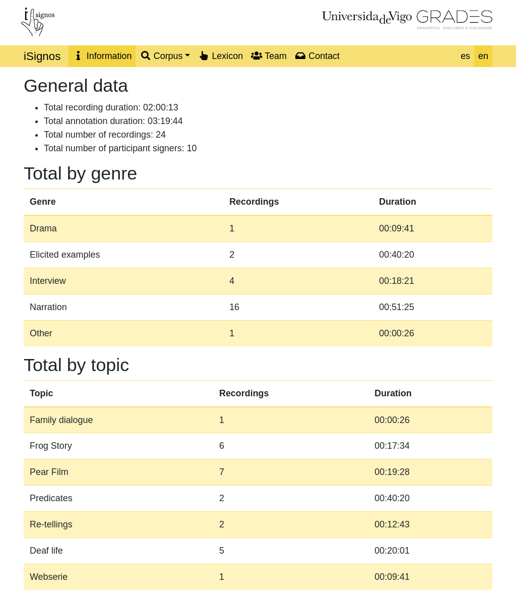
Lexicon (220, 56)
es (465, 56)
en (483, 56)
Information (102, 56)
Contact (317, 56)
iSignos (42, 56)
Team (269, 56)
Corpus (161, 56)
